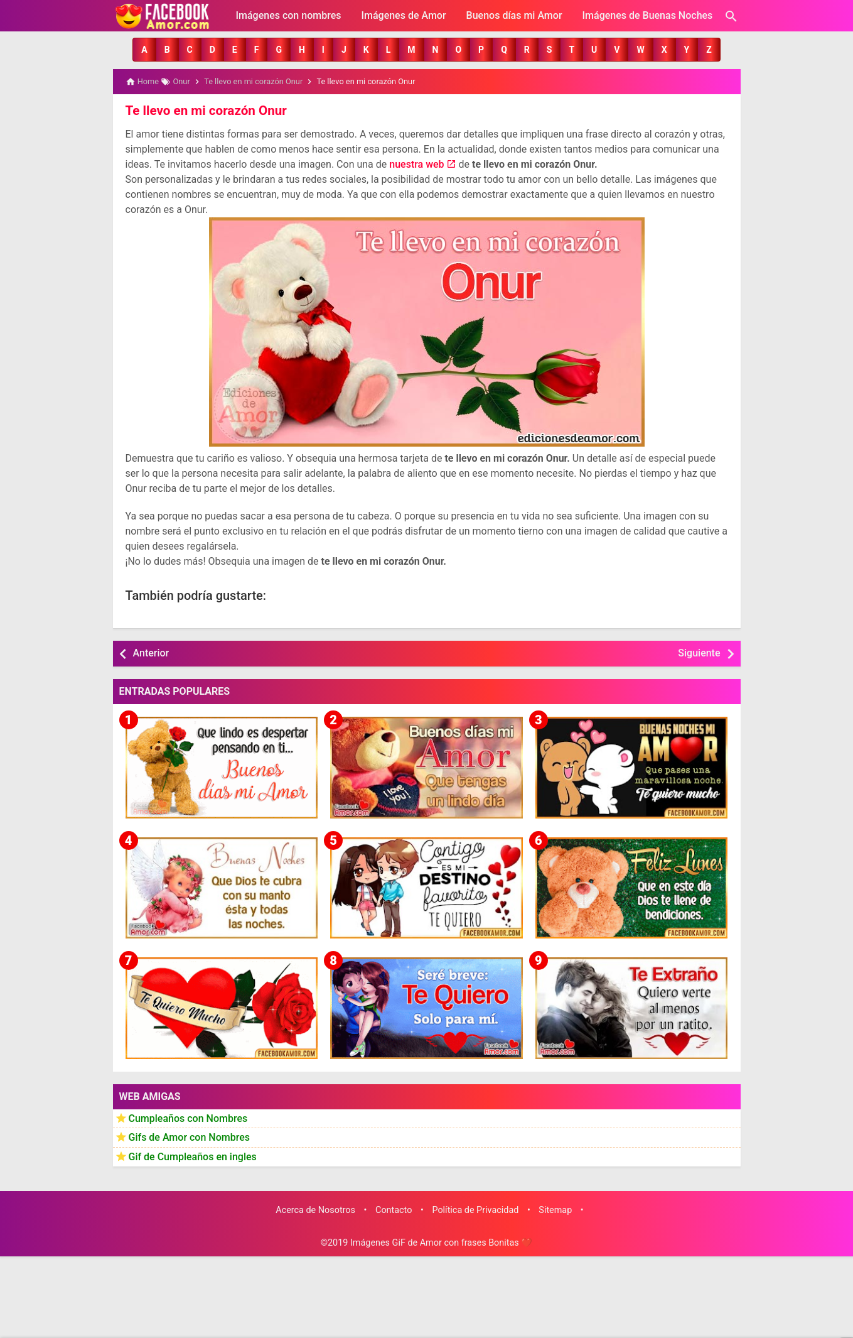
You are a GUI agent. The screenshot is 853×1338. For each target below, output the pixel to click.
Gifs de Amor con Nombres (189, 1137)
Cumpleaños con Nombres (188, 1117)
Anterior (151, 652)
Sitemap (555, 1209)
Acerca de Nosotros (315, 1209)
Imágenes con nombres (288, 15)
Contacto (393, 1209)
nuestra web (416, 164)
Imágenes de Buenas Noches (647, 15)
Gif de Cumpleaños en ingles (193, 1155)
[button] (144, 50)
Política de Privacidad (475, 1209)
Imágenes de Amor (403, 15)
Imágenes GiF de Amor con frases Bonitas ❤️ (441, 1242)
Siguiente (699, 652)
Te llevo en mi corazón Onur (204, 109)
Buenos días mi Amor (514, 15)
